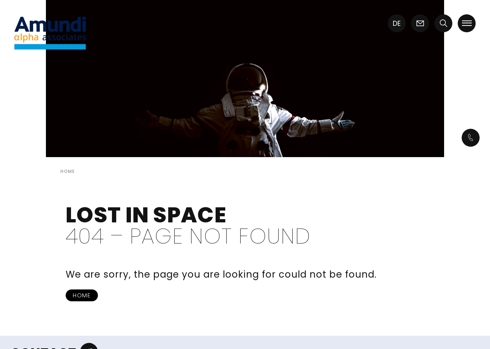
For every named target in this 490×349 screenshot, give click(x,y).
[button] (443, 24)
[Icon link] (420, 24)
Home (82, 295)
